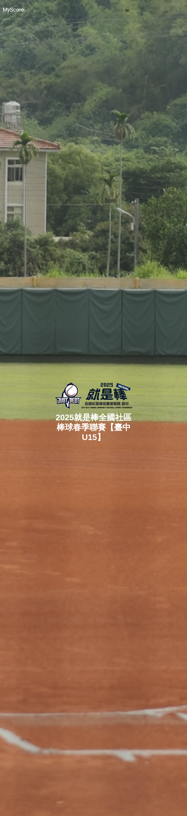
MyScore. (20, 9)
